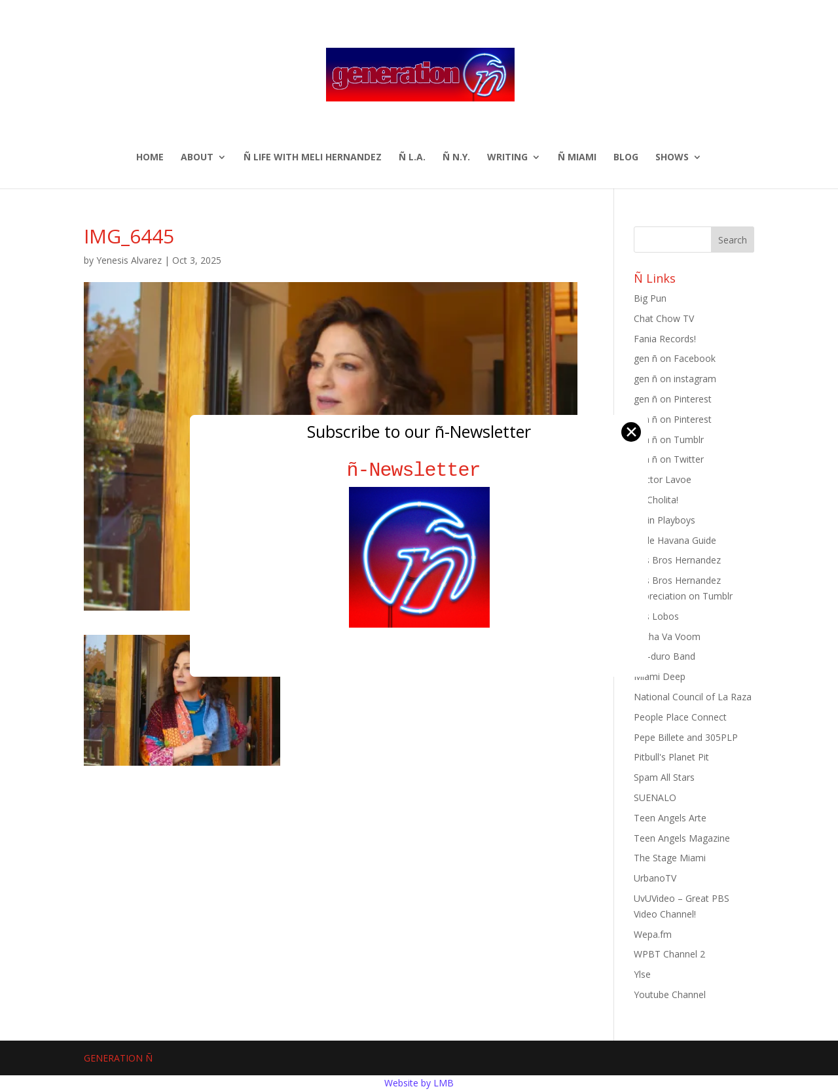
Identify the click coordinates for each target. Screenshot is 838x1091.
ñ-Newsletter (419, 470)
